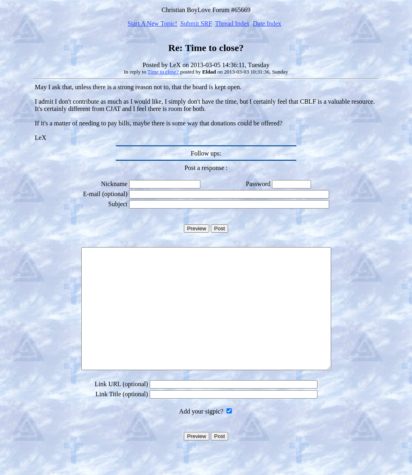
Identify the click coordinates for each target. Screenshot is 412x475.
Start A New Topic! (152, 23)
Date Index (267, 23)
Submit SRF (196, 23)
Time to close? (163, 72)
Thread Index (232, 23)
